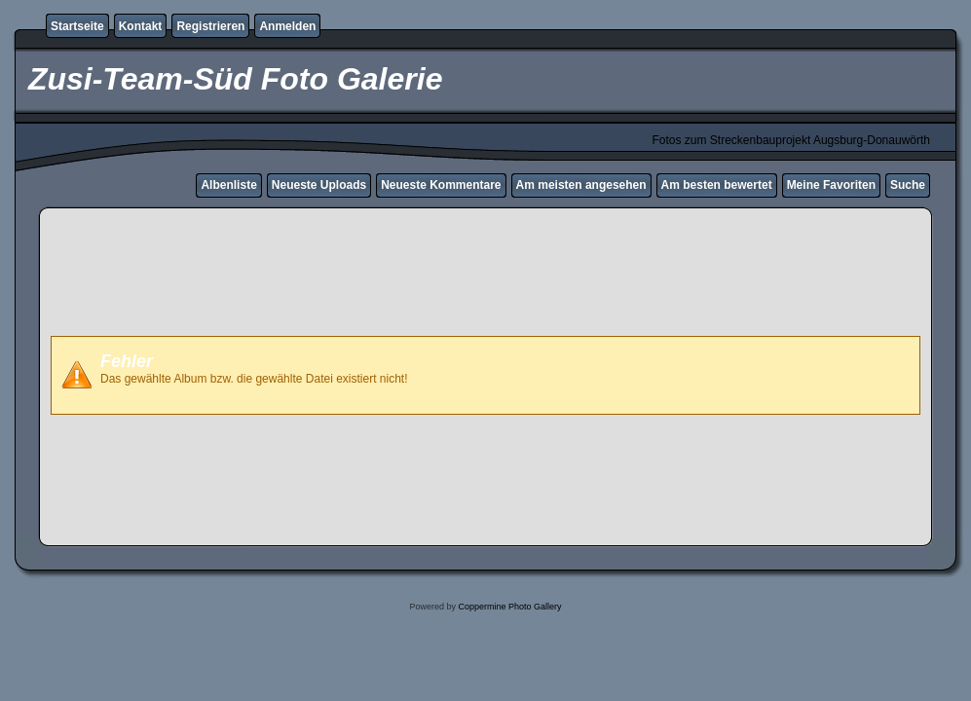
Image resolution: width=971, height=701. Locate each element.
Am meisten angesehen (581, 185)
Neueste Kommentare (441, 185)
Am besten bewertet (716, 185)
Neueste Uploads (319, 185)
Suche (907, 185)
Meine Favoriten (831, 185)
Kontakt (141, 26)
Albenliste (228, 185)
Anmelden (287, 26)
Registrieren (210, 26)
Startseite (77, 26)
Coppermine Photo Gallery (509, 606)
